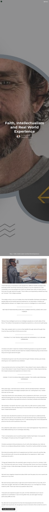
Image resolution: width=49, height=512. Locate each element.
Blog (11, 254)
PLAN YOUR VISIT (8, 509)
